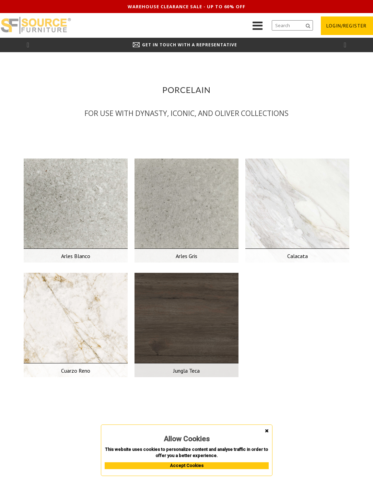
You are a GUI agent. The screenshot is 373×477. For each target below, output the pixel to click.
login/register (346, 26)
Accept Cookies (186, 465)
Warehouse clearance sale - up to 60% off (186, 6)
